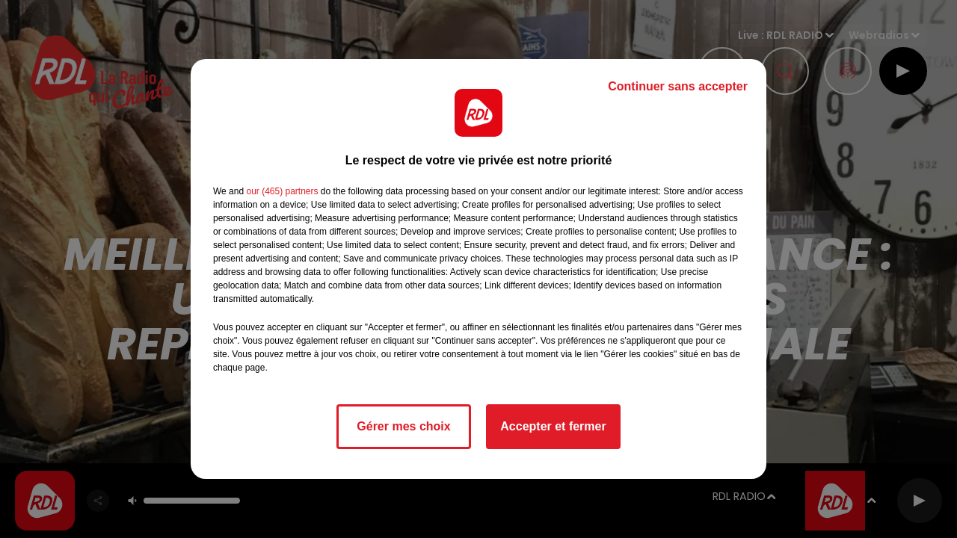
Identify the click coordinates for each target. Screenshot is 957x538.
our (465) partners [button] (282, 191)
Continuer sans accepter (678, 86)
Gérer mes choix (403, 426)
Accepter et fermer (553, 426)
